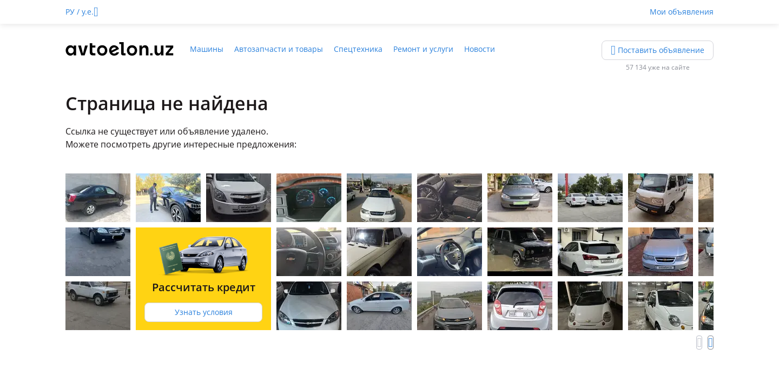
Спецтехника (358, 49)
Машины (206, 49)
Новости (479, 49)
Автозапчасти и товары (278, 49)
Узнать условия (204, 312)
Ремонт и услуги (423, 49)
